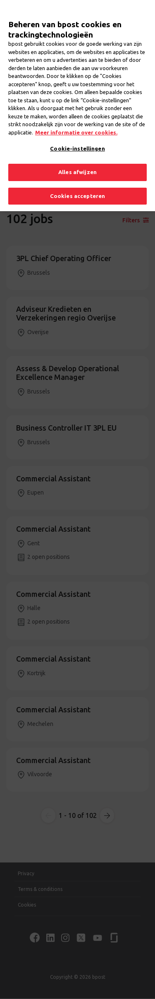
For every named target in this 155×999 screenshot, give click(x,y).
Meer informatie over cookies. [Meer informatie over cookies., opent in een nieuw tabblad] (76, 120)
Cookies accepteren (77, 183)
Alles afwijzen (77, 159)
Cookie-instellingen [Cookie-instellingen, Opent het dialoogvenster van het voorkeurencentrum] (77, 136)
